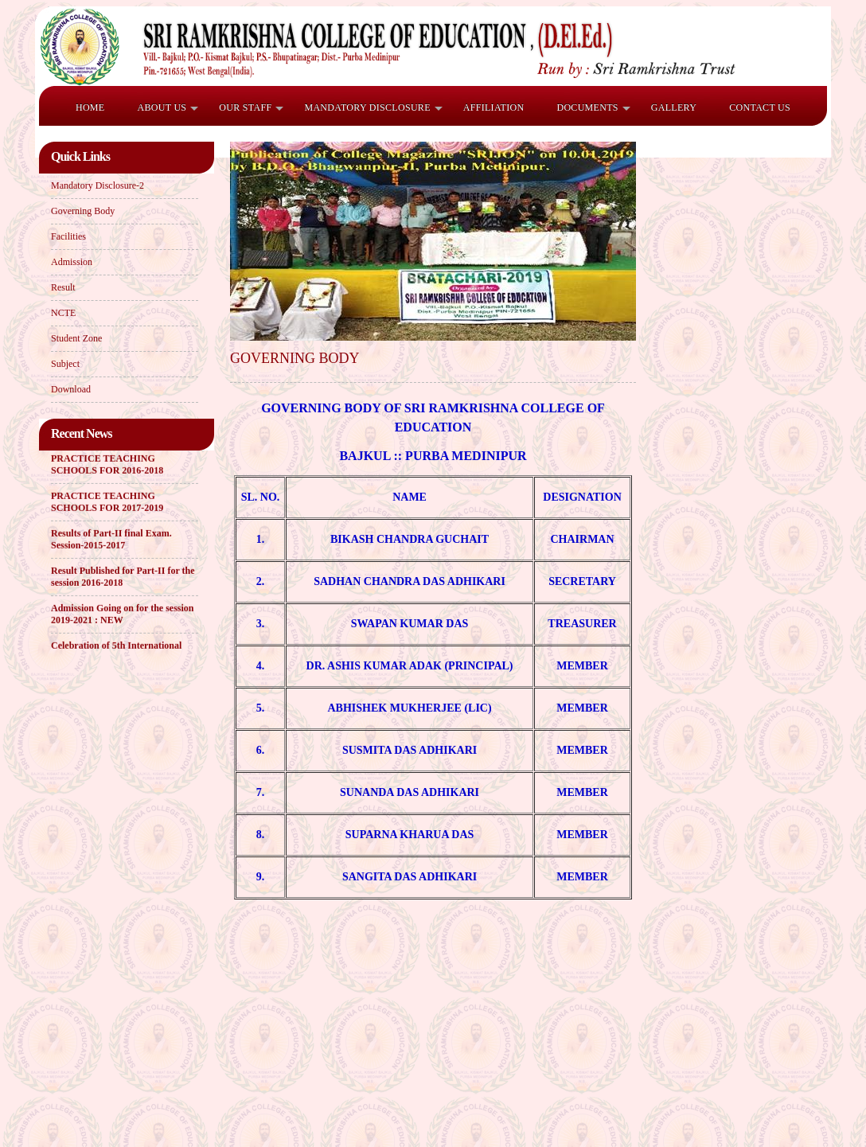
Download (71, 389)
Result (63, 287)
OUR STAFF (245, 107)
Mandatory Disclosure (367, 107)
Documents (587, 107)
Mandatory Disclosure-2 (97, 185)
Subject (65, 363)
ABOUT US (161, 107)
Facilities (68, 236)
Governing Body (83, 211)
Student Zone (76, 338)
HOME (90, 107)
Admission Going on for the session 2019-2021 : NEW (122, 614)
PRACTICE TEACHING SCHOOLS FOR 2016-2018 (107, 465)
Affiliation (494, 107)
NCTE (63, 312)
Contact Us (759, 107)
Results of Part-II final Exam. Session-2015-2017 (111, 540)
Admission (71, 261)
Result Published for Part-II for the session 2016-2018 (123, 577)
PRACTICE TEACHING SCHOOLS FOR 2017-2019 (107, 502)
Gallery (673, 107)
